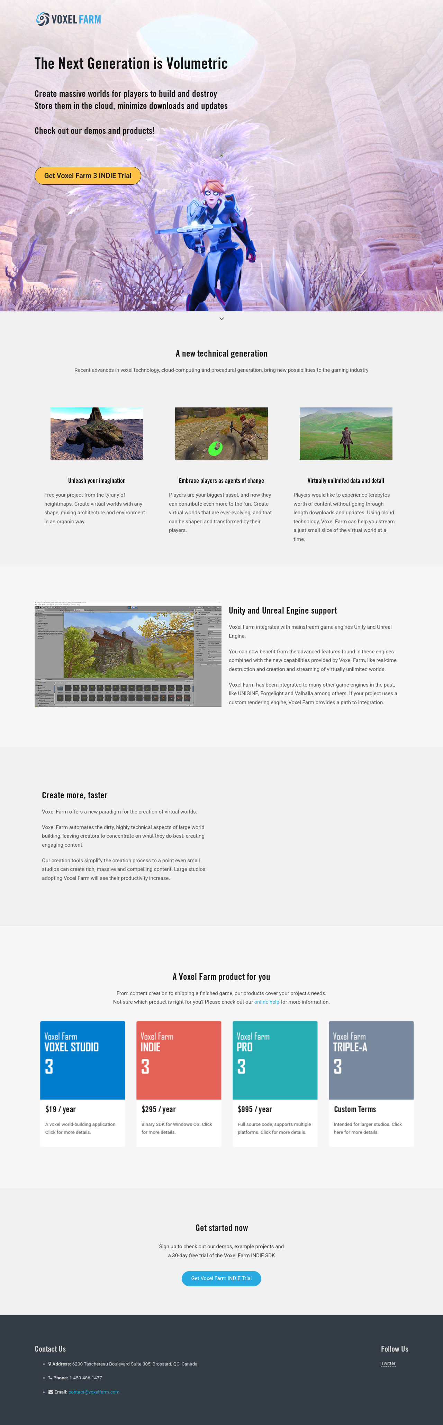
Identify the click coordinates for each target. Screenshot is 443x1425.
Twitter (388, 1363)
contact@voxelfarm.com (94, 1392)
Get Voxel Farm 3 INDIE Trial (88, 176)
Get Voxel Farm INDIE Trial (221, 1278)
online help (266, 1002)
